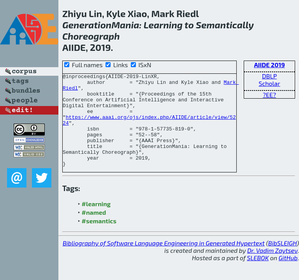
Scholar (269, 83)
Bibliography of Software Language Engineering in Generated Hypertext (164, 261)
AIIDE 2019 (269, 64)
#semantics (99, 239)
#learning (96, 222)
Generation (86, 24)
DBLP (269, 76)
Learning (163, 24)
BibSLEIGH (282, 261)
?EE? (269, 94)
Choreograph (91, 36)
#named (94, 231)
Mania (125, 24)
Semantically (225, 24)
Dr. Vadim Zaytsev (272, 269)
